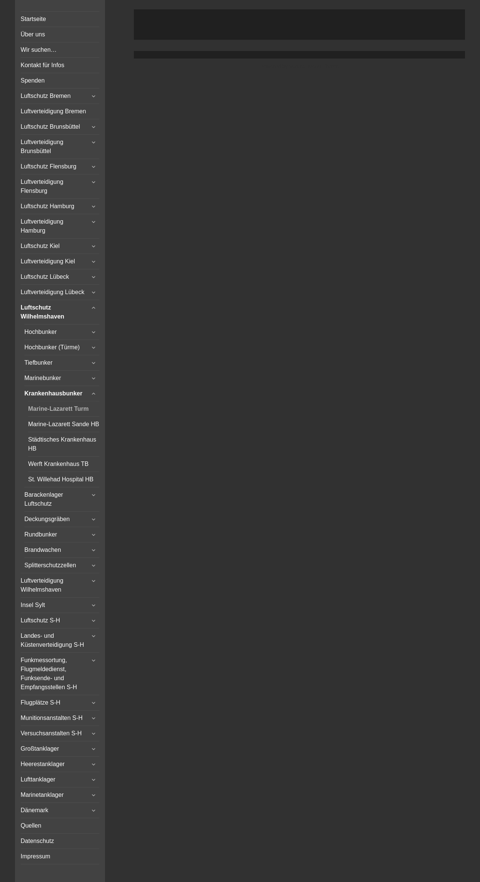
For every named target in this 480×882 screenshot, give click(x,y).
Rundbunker (40, 534)
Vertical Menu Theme (314, 66)
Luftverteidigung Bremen (53, 111)
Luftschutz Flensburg (48, 166)
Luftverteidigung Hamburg (42, 226)
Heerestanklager (42, 764)
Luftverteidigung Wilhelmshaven (42, 585)
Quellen (31, 825)
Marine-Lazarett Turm (58, 409)
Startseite (33, 19)
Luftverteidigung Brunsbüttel (42, 146)
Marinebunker (42, 378)
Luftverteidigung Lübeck (52, 292)
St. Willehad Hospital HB (60, 479)
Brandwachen (42, 550)
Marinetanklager (42, 795)
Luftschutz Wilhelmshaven (42, 312)
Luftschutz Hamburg (47, 206)
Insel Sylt (33, 605)
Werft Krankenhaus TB (58, 464)
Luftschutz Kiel (40, 246)
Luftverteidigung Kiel (48, 261)
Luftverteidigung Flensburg (42, 186)
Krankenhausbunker (53, 393)
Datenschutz (37, 841)
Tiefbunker (38, 362)
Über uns (33, 34)
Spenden (33, 80)
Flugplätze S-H (40, 702)
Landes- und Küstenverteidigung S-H (52, 640)
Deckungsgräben (47, 519)
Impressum (35, 856)
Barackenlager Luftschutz (43, 499)
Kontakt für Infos (42, 65)
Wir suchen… (39, 50)
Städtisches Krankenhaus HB (62, 444)
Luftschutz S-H (40, 620)
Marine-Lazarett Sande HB (63, 424)
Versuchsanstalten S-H (51, 733)
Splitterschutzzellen (50, 565)
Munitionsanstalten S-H (51, 718)
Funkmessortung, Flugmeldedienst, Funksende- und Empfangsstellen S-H (49, 673)
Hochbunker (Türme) (52, 347)
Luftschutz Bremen (45, 96)
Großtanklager (40, 748)
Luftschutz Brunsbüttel (50, 126)
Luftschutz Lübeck (45, 276)
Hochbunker (40, 332)
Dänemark (34, 810)
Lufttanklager (38, 779)
